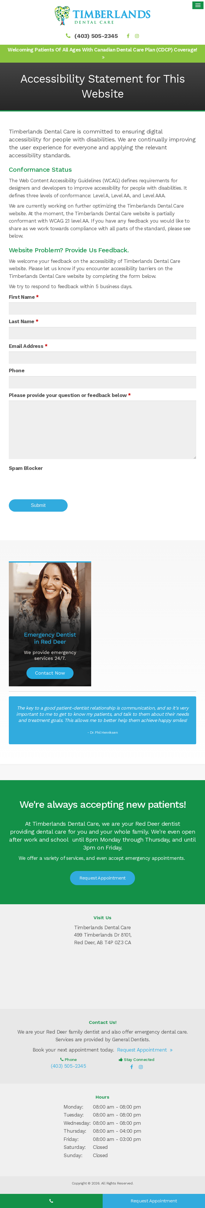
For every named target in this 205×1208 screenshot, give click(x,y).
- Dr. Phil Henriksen (102, 731)
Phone (16, 369)
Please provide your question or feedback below (70, 393)
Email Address (28, 344)
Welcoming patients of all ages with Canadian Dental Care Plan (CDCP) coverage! (102, 48)
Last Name (23, 320)
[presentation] (53, 483)
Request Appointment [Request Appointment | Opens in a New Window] (102, 876)
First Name (24, 295)
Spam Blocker (26, 466)
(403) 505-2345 (96, 34)
